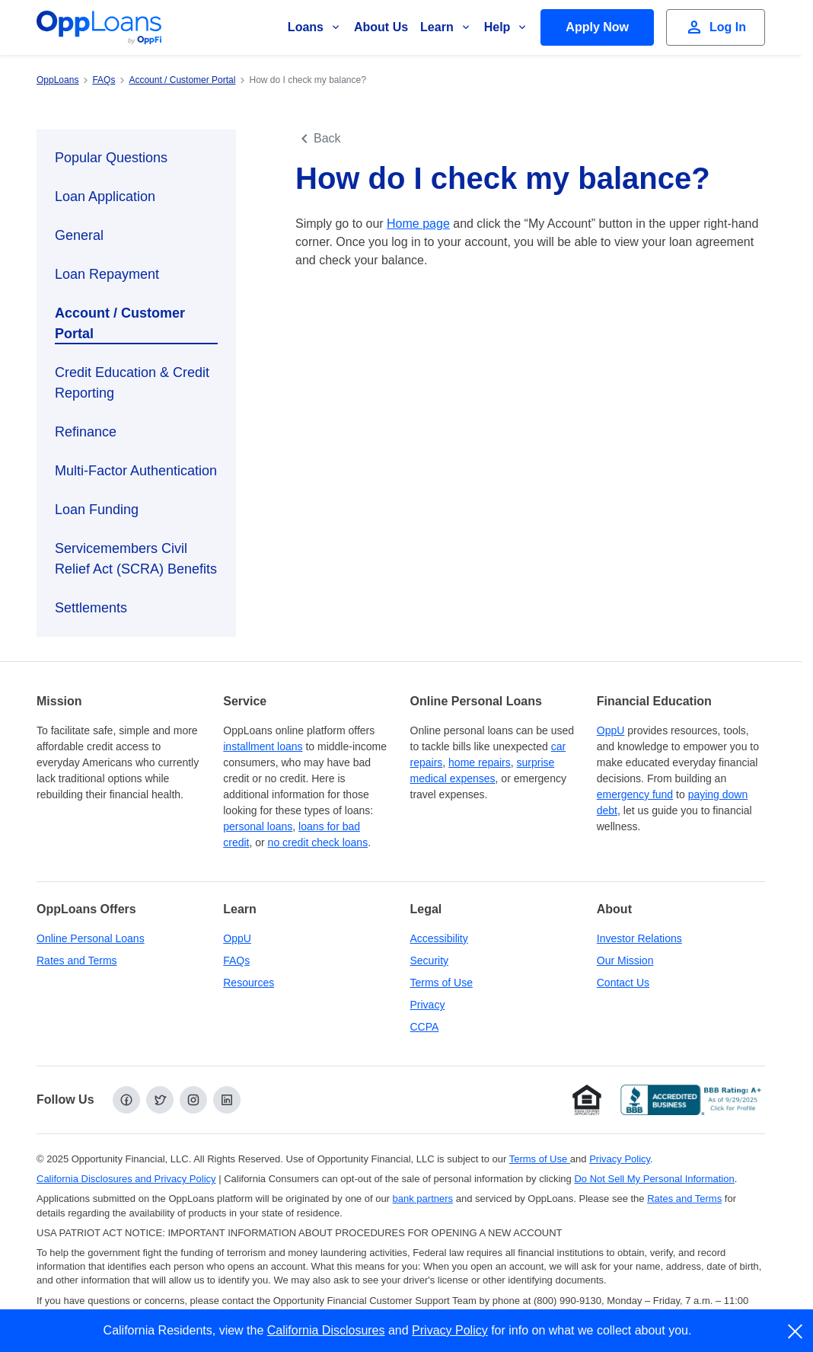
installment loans (262, 746)
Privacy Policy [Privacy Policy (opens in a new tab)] (619, 1159)
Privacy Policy (450, 1330)
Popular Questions (111, 157)
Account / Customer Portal (120, 323)
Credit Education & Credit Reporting (132, 383)
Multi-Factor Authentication (136, 470)
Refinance (85, 431)
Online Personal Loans (91, 938)
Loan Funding (97, 509)
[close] (796, 1331)
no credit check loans (318, 842)
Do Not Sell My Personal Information (654, 1178)
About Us (381, 27)
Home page (418, 223)
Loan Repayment (107, 274)
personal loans (257, 826)
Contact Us (623, 982)
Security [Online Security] (429, 960)
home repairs (479, 762)
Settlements (91, 607)
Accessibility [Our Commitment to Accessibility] (439, 938)
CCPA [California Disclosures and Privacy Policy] (424, 1027)
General (79, 235)
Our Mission (625, 960)
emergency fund (635, 794)
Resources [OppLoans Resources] (248, 982)
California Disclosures (326, 1330)
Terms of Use (441, 982)
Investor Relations (639, 938)
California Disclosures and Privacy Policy (126, 1178)
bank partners (423, 1198)
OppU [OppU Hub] (611, 730)
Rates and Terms (77, 960)
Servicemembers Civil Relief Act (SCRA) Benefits (136, 559)
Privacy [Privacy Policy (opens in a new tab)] (427, 1005)
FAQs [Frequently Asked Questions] (236, 960)
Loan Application (105, 196)
